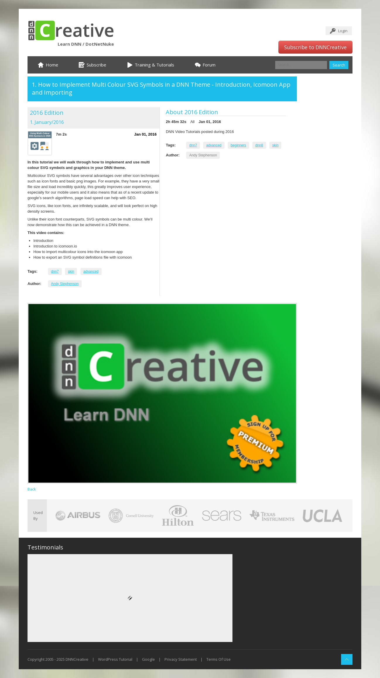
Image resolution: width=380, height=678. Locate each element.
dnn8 (259, 145)
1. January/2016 (47, 122)
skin (71, 271)
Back (32, 489)
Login (343, 30)
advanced (91, 271)
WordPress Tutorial (115, 659)
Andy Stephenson (65, 284)
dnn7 (55, 271)
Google (148, 659)
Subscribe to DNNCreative (315, 47)
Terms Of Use (218, 659)
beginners (238, 145)
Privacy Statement (181, 659)
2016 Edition (47, 113)
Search (339, 65)
